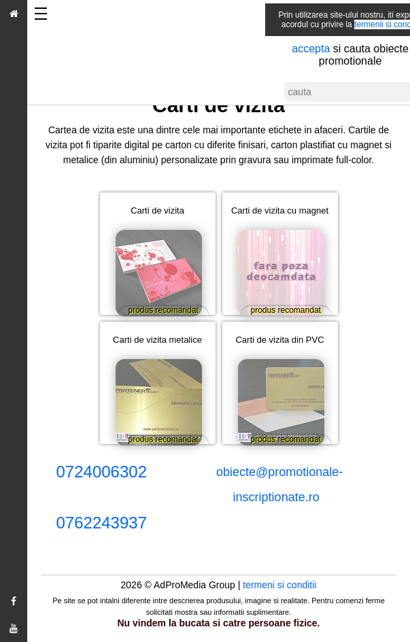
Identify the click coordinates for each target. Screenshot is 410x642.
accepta (291, 48)
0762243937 (101, 522)
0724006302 (101, 471)
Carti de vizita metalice (161, 339)
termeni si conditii (279, 584)
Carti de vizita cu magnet (281, 210)
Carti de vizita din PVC (282, 339)
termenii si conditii (367, 24)
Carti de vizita (162, 210)
